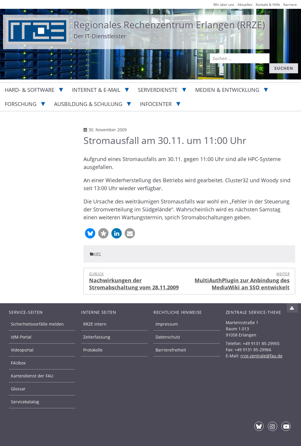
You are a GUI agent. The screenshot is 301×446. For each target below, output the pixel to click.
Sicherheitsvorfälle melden (37, 324)
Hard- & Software (29, 89)
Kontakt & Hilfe (268, 4)
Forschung (20, 103)
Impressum (166, 324)
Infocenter (156, 103)
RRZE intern (94, 324)
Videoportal (22, 350)
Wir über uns (223, 4)
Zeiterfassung (96, 337)
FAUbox (18, 363)
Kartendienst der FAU (32, 376)
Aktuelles (245, 4)
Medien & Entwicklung (227, 89)
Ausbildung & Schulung (88, 103)
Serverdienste (158, 89)
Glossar (18, 389)
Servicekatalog (25, 401)
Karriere (290, 4)
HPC (97, 253)
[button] (90, 233)
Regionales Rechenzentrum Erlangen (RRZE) (169, 24)
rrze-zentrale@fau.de (261, 356)
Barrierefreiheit (170, 350)
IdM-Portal (21, 337)
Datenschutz (167, 337)
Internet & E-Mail (96, 89)
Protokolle (93, 350)
